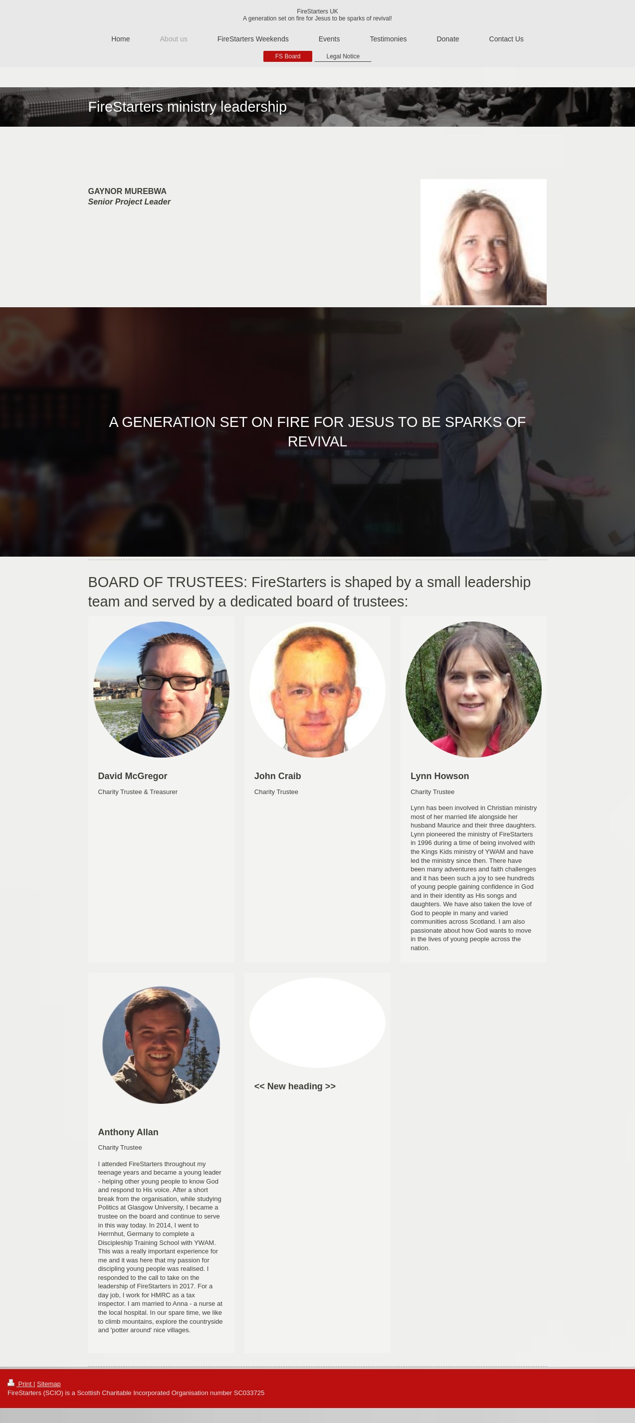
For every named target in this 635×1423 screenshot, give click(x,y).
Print (20, 1384)
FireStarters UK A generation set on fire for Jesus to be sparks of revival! (317, 15)
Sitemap (49, 1384)
